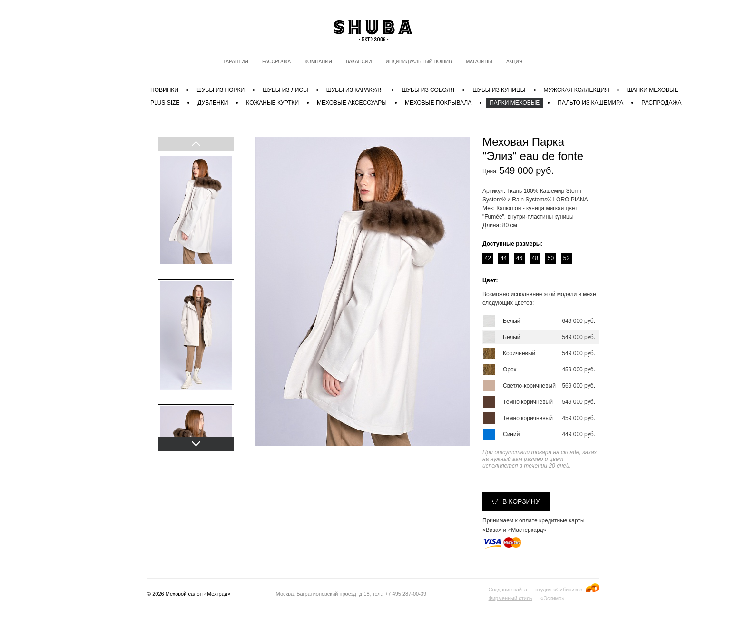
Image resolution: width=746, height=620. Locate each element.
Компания (318, 61)
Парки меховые (515, 103)
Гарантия (236, 61)
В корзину (521, 501)
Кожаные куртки (272, 103)
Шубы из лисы (285, 90)
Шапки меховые (652, 90)
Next (195, 443)
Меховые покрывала (438, 103)
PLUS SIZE (164, 103)
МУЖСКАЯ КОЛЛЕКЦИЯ (576, 90)
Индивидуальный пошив (419, 61)
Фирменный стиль (510, 598)
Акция (514, 61)
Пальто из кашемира (590, 103)
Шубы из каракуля (355, 90)
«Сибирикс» (567, 589)
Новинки (164, 90)
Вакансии (359, 61)
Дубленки (212, 103)
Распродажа (661, 103)
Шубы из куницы (498, 90)
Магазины (479, 61)
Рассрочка (276, 61)
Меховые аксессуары (352, 103)
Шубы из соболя (428, 90)
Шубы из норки (220, 90)
